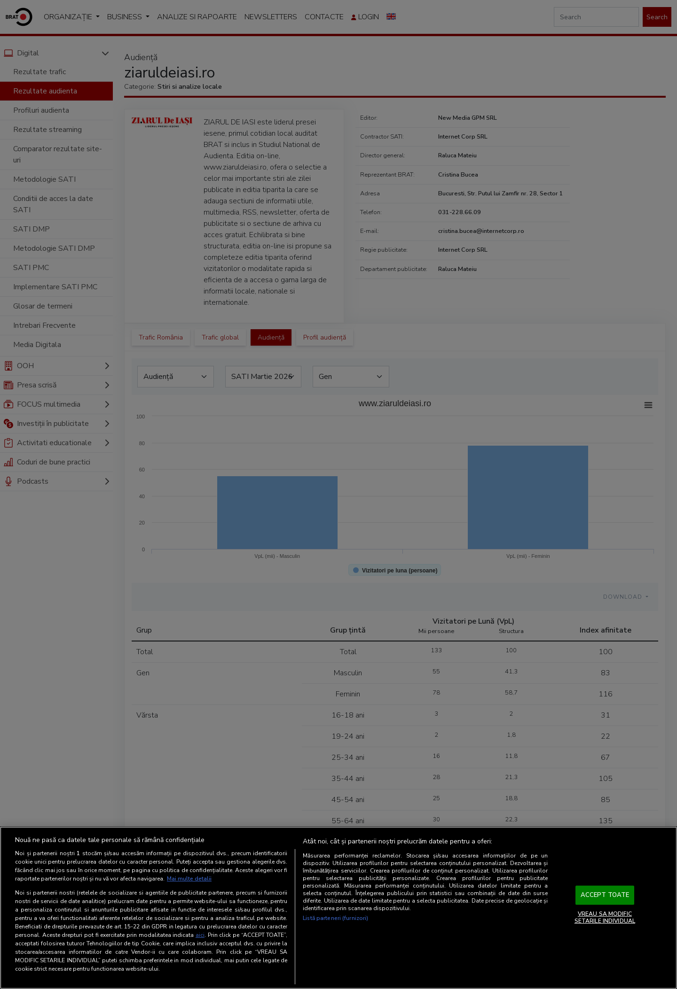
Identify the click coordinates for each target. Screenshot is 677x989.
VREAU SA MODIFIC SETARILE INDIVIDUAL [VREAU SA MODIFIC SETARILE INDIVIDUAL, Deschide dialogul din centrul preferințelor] (605, 917)
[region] (338, 908)
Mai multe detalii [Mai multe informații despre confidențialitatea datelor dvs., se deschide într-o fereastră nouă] (189, 878)
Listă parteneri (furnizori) (335, 918)
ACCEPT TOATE (605, 895)
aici (200, 935)
